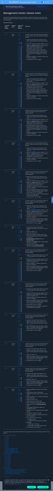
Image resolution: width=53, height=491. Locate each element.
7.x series (8, 464)
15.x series (8, 457)
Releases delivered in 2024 (12, 448)
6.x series (8, 465)
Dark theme (47, 2)
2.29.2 (7, 442)
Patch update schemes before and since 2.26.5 (16, 472)
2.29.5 (7, 438)
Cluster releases (8, 453)
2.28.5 (7, 446)
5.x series (8, 467)
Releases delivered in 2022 (12, 451)
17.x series (8, 455)
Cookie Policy (8, 487)
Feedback (52, 200)
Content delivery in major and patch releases (16, 469)
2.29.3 (7, 440)
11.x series (8, 461)
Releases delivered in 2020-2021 (13, 452)
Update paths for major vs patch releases (15, 471)
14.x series (8, 459)
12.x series (8, 460)
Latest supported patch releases (13, 473)
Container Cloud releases (10, 435)
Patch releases (8, 468)
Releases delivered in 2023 (12, 449)
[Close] (48, 483)
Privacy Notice (17, 487)
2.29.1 (7, 443)
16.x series (8, 456)
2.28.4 (7, 447)
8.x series (8, 463)
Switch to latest (41, 6)
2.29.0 (7, 444)
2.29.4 (7, 439)
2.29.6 (7, 436)
